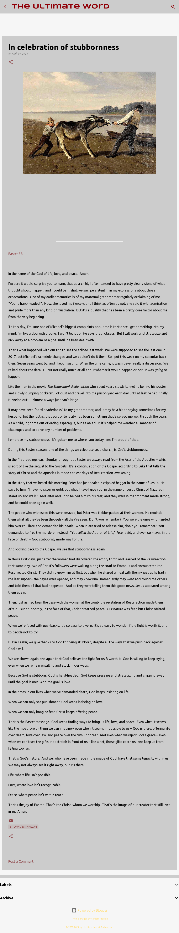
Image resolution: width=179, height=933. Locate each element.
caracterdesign (99, 918)
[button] (10, 62)
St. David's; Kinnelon (23, 826)
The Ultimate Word (61, 7)
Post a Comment (20, 861)
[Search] (115, 7)
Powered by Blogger (89, 910)
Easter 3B (15, 254)
